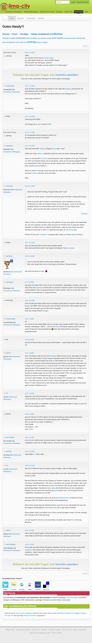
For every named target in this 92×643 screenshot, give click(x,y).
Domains (59, 12)
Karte (54, 149)
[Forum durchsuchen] (63, 2)
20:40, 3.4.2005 (29, 414)
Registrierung (82, 2)
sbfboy (8, 530)
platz (83, 38)
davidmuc (9, 256)
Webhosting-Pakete (31, 12)
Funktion (44, 158)
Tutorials (41, 18)
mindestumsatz (69, 38)
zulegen (45, 42)
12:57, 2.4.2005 (29, 319)
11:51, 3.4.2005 (29, 353)
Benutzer (20, 18)
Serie (58, 327)
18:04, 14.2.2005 (30, 52)
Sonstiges (24, 34)
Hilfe (86, 12)
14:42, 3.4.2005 (29, 393)
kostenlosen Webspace (11, 92)
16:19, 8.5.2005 (29, 544)
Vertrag (42, 149)
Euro (48, 230)
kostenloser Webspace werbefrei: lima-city (24, 7)
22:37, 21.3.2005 (30, 242)
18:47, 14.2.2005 (30, 116)
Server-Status (57, 633)
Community (79, 12)
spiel (22, 42)
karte (54, 38)
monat (78, 38)
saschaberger (11, 544)
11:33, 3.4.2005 (29, 339)
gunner (8, 353)
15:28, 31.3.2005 (30, 300)
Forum (12, 18)
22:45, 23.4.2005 (30, 451)
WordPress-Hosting (47, 12)
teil (25, 42)
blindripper (9, 282)
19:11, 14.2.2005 (30, 146)
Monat (72, 230)
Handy (46, 58)
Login (73, 2)
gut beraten (42, 38)
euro (28, 38)
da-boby (9, 451)
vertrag (31, 42)
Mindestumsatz (63, 498)
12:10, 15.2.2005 (30, 186)
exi (7, 465)
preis (4, 42)
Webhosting (10, 630)
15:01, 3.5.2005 (29, 530)
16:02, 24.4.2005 (30, 465)
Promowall (31, 18)
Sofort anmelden (72, 597)
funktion (34, 38)
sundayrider (10, 86)
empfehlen (21, 38)
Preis (73, 520)
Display (68, 89)
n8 (7, 393)
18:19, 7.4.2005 (29, 437)
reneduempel (10, 319)
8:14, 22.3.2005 (29, 282)
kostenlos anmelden (67, 74)
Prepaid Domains (30, 615)
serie (18, 42)
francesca (9, 186)
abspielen (6, 38)
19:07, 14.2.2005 (30, 132)
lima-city (5, 34)
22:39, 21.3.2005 (30, 256)
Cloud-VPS (68, 12)
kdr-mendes (10, 437)
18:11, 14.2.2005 (30, 86)
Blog (75, 630)
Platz (34, 173)
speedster (9, 146)
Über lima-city (67, 630)
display (12, 38)
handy (49, 38)
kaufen (60, 38)
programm (11, 42)
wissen (38, 42)
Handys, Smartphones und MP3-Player (47, 34)
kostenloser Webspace (13, 12)
